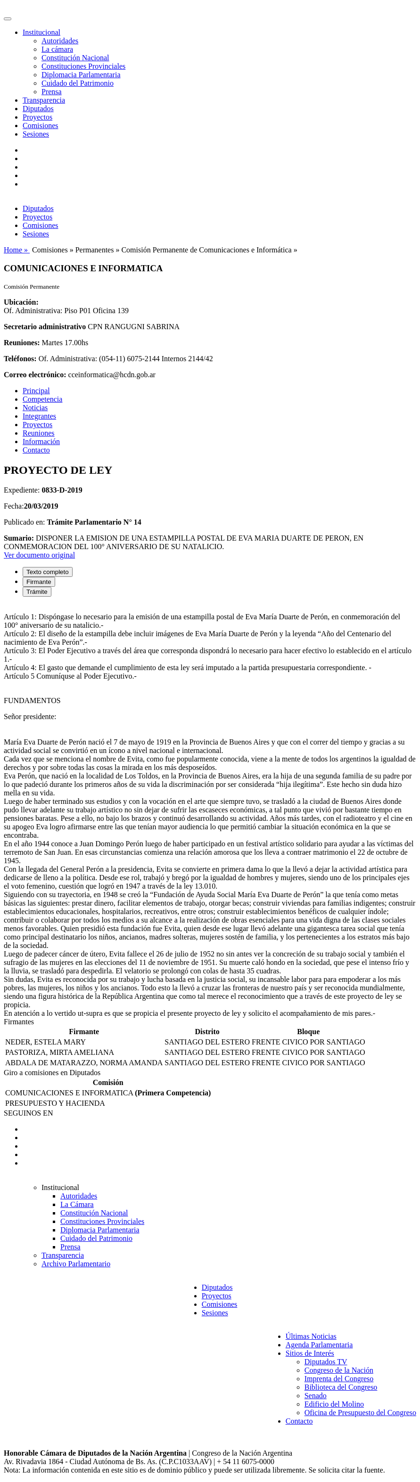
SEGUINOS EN (28, 1113)
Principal (36, 391)
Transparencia (44, 100)
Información (41, 441)
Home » (17, 250)
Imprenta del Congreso (339, 1379)
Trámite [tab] (37, 591)
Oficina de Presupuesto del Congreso (360, 1413)
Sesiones (36, 134)
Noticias (35, 408)
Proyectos (37, 117)
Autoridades (59, 41)
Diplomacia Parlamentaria (80, 75)
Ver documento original (39, 555)
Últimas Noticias (311, 1336)
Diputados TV (326, 1362)
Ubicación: (21, 302)
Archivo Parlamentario (75, 1264)
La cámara (57, 49)
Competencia (42, 399)
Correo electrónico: (35, 375)
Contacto (36, 450)
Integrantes (39, 416)
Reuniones (39, 433)
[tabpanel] (210, 811)
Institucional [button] (41, 32)
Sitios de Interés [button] (310, 1353)
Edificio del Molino (334, 1404)
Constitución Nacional (75, 58)
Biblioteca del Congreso (341, 1387)
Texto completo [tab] (47, 571)
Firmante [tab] (38, 581)
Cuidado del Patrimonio (77, 83)
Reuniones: (22, 343)
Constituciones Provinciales (83, 66)
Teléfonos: (20, 359)
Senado (316, 1396)
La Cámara (77, 1204)
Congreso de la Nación (339, 1370)
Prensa (51, 92)
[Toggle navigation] (7, 18)
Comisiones (40, 125)
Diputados (38, 109)
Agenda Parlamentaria (319, 1345)
